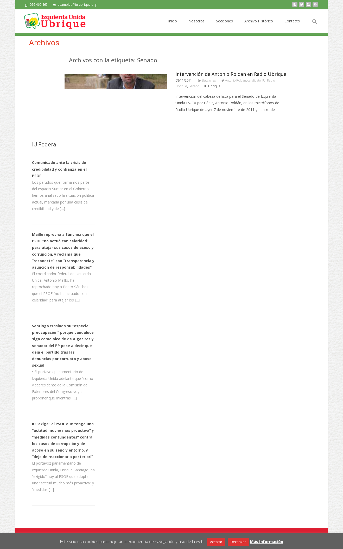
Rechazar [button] (238, 541)
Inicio (172, 25)
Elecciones (208, 80)
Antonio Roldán (235, 80)
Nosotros (196, 25)
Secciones (224, 25)
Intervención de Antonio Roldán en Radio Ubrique (230, 74)
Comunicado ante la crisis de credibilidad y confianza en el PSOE (59, 169)
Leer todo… (186, 119)
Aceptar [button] (216, 541)
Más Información (266, 541)
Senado (194, 86)
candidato (254, 80)
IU (263, 80)
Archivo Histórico (258, 25)
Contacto (292, 25)
